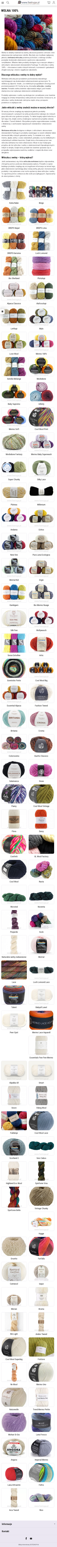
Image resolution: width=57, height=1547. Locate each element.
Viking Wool (41, 1107)
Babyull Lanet (41, 1007)
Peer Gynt (14, 1032)
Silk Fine (14, 630)
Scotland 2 (14, 1158)
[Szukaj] (7, 3)
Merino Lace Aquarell (41, 1032)
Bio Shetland (14, 278)
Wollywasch (41, 630)
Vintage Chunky (41, 1208)
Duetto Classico (41, 756)
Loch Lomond (41, 253)
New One (14, 554)
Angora (14, 1459)
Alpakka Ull (14, 1082)
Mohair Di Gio (14, 1434)
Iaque (41, 1283)
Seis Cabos (41, 1158)
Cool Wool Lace (41, 1133)
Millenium (41, 504)
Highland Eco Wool (14, 1183)
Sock (41, 932)
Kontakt (5, 1531)
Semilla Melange (14, 378)
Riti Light (14, 1334)
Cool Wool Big (41, 680)
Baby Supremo (14, 404)
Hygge (41, 1233)
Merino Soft (14, 429)
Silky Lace (41, 479)
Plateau (14, 504)
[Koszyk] (48, 3)
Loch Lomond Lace (41, 982)
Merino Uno (41, 1384)
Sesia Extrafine (14, 655)
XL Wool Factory (41, 856)
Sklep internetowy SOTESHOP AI (28, 1544)
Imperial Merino (41, 1459)
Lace (14, 982)
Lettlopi (14, 328)
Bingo (41, 203)
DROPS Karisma (14, 253)
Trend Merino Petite (41, 1409)
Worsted (14, 906)
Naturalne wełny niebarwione (14, 957)
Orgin (41, 580)
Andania (14, 529)
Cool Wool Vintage (41, 806)
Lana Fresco (41, 1434)
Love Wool (13, 353)
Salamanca (14, 781)
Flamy (14, 806)
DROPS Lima (41, 228)
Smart (41, 1082)
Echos (41, 529)
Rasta (41, 881)
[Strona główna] (28, 3)
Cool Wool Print (41, 429)
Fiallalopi (14, 1133)
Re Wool (14, 1384)
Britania (14, 730)
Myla (41, 328)
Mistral (41, 957)
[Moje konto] (54, 3)
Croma (41, 730)
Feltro (41, 1485)
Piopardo (14, 932)
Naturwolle (14, 1409)
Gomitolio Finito (14, 680)
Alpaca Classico (14, 303)
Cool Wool (14, 881)
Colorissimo (14, 756)
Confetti (14, 856)
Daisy (41, 831)
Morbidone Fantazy (14, 454)
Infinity (41, 404)
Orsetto (14, 1258)
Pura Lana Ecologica (41, 554)
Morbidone (41, 378)
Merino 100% (41, 353)
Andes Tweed (41, 1334)
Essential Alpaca (14, 705)
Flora (14, 831)
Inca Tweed (14, 1510)
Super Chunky (14, 479)
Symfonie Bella (14, 1210)
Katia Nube (14, 203)
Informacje (28, 1524)
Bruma (41, 1309)
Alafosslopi (41, 303)
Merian (14, 1309)
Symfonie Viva (41, 1183)
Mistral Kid (14, 580)
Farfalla (41, 1258)
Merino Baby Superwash (41, 454)
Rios (41, 1510)
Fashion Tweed (41, 705)
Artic (41, 655)
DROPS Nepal (14, 228)
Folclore (41, 1359)
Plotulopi (41, 278)
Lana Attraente (14, 1485)
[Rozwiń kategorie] (2, 3)
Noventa (41, 906)
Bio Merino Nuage (41, 605)
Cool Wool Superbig (14, 1359)
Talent (14, 1007)
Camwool (14, 1283)
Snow (41, 781)
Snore (14, 1107)
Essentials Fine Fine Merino (41, 1057)
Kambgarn (14, 605)
